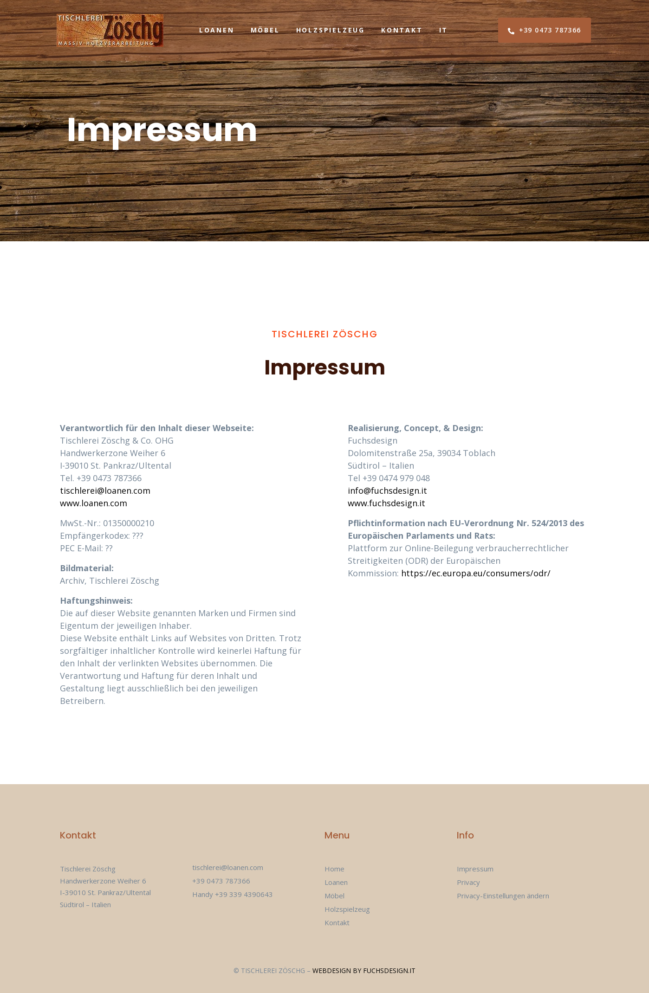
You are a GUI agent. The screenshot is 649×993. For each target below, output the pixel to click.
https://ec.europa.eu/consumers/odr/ (476, 573)
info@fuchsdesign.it (387, 490)
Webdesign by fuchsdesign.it (363, 970)
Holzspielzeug (330, 30)
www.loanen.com (93, 503)
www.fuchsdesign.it (386, 503)
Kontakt (402, 30)
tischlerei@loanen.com (105, 490)
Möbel (265, 30)
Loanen (216, 30)
